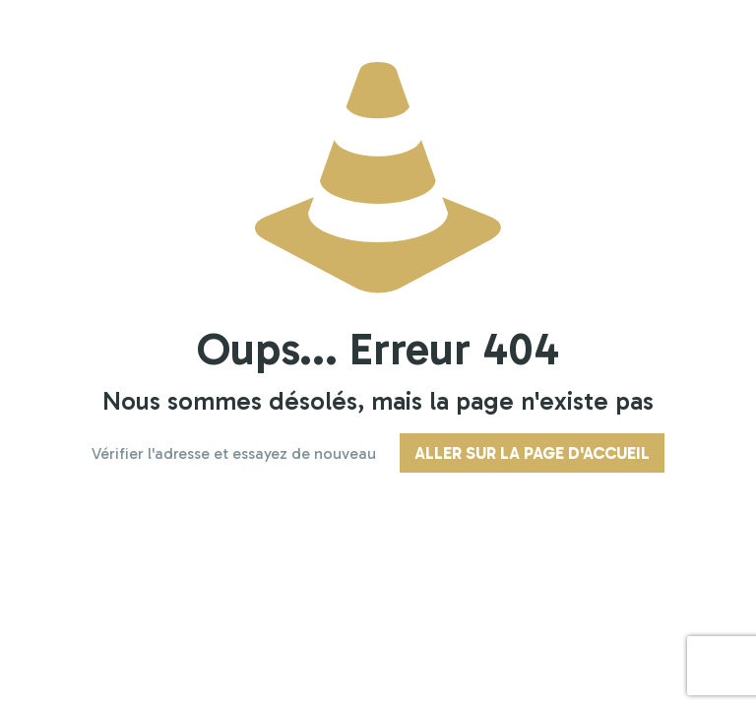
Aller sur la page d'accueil (532, 453)
